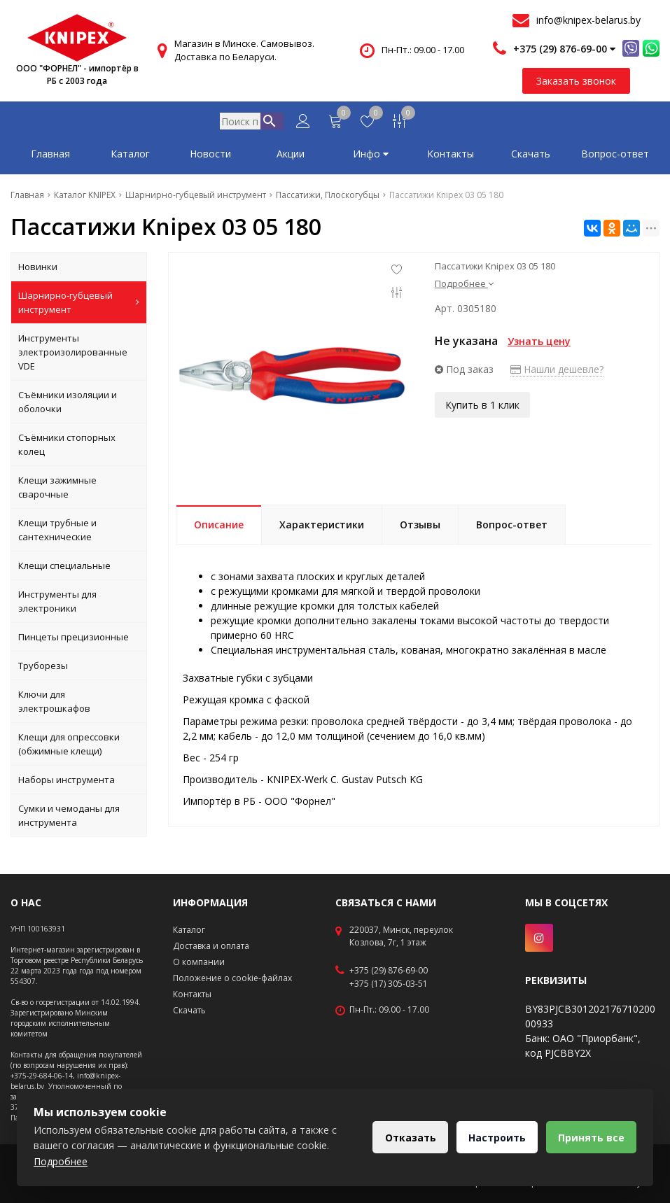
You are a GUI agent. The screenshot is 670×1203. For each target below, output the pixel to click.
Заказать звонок (576, 80)
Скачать (530, 156)
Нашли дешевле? (556, 372)
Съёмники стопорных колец (67, 447)
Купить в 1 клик (482, 406)
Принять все (590, 1137)
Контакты (450, 156)
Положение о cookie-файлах (232, 978)
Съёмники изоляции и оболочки (67, 404)
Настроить (493, 1137)
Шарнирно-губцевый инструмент (78, 305)
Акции (291, 156)
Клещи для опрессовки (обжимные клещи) (69, 746)
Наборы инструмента (66, 782)
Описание (219, 527)
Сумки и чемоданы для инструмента (69, 818)
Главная (50, 156)
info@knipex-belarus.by (588, 20)
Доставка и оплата (211, 946)
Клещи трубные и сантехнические (57, 532)
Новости (210, 156)
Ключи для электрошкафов (54, 704)
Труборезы (43, 668)
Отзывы (420, 527)
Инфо (371, 156)
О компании (199, 962)
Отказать (403, 1137)
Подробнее (464, 286)
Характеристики (321, 527)
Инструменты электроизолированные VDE (72, 355)
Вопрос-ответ (615, 156)
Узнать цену (539, 344)
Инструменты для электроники (57, 604)
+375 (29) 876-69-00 (388, 970)
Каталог (130, 156)
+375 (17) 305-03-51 (388, 984)
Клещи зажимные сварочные (57, 490)
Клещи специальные (64, 568)
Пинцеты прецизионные (73, 639)
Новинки (37, 269)
